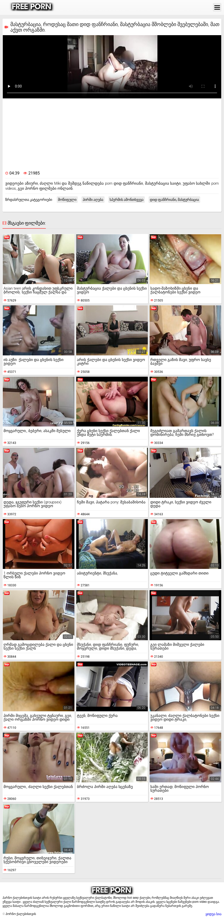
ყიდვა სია (213, 914)
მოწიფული (67, 200)
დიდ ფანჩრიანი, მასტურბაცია (174, 200)
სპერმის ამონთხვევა (127, 200)
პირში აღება (93, 200)
